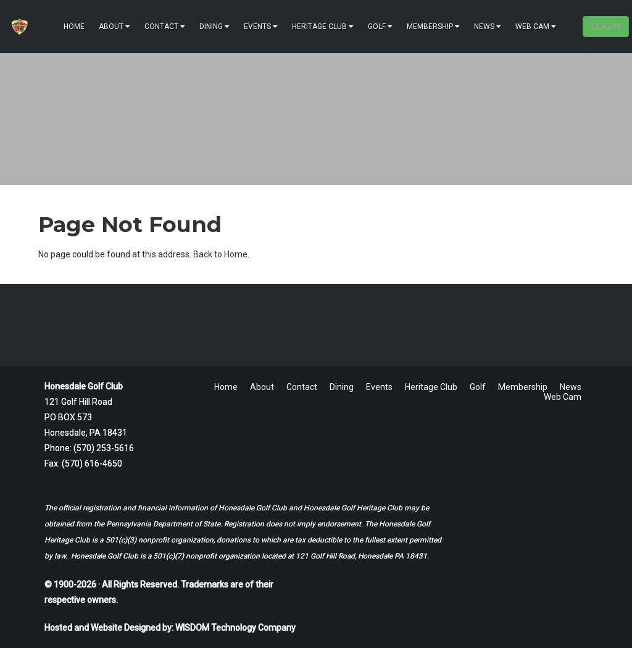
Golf (380, 26)
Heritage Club (323, 26)
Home (74, 26)
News (487, 26)
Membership (433, 26)
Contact (164, 26)
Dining (214, 26)
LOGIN (606, 26)
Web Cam (535, 26)
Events (261, 26)
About (114, 26)
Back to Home (220, 254)
